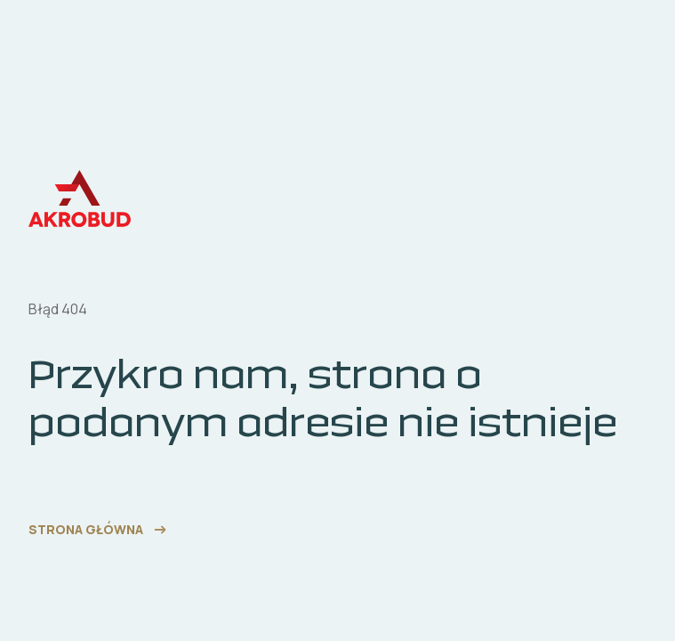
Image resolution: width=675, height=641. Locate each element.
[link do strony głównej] (99, 529)
